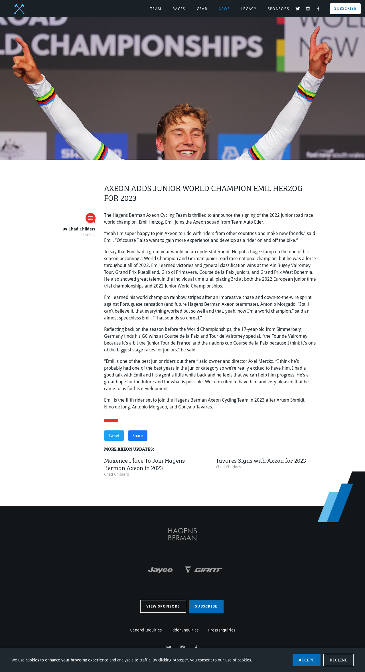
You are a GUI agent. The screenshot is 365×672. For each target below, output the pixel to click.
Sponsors (278, 9)
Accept (306, 660)
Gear (202, 9)
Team (155, 9)
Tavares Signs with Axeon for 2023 (261, 459)
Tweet (114, 435)
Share (138, 435)
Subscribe (345, 8)
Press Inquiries (221, 630)
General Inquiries (146, 630)
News (224, 9)
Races (179, 9)
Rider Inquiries (184, 630)
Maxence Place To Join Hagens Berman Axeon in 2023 (144, 463)
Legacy (248, 9)
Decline (339, 660)
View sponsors (163, 606)
